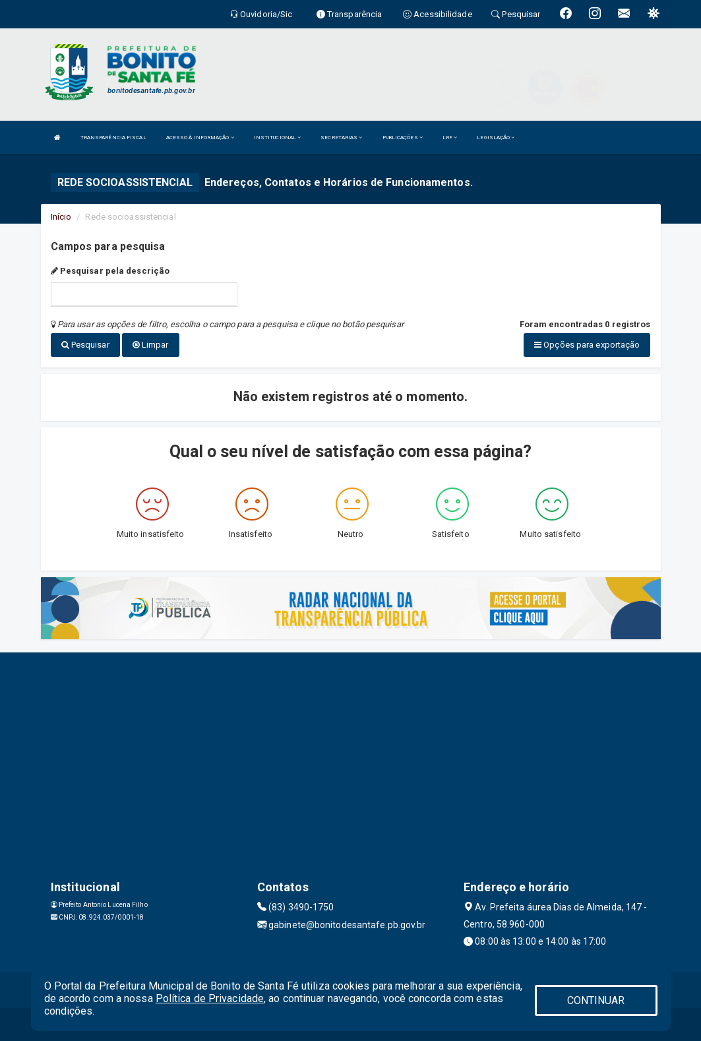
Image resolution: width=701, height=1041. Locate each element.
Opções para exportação (587, 345)
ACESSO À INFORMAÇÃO (200, 138)
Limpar (151, 345)
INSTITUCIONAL (277, 138)
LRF (450, 138)
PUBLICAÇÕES (402, 138)
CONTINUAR (596, 1000)
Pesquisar (85, 345)
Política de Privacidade (210, 998)
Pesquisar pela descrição (110, 271)
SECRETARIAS (341, 138)
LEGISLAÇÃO (495, 138)
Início (61, 217)
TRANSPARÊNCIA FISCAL (113, 138)
